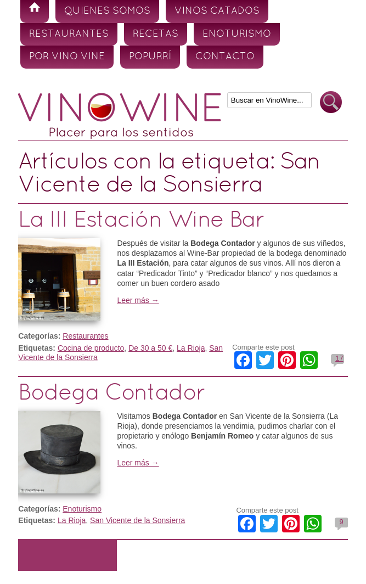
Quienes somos (107, 11)
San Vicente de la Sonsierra (137, 520)
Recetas (155, 34)
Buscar (330, 102)
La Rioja (191, 348)
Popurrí (150, 56)
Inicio (34, 11)
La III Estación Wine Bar (141, 221)
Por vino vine (67, 56)
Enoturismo (236, 34)
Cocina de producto (91, 348)
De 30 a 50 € (150, 348)
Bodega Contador (111, 394)
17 (339, 358)
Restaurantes (69, 34)
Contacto (225, 56)
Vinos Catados (217, 11)
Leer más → (138, 300)
